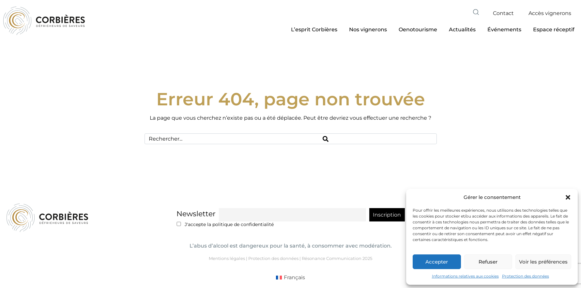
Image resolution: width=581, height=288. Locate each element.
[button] (568, 197)
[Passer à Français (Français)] (290, 277)
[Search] (377, 139)
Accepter (436, 262)
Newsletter (196, 213)
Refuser (488, 262)
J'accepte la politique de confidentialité (225, 224)
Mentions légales (227, 258)
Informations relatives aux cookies (465, 276)
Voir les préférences (543, 262)
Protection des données (525, 276)
